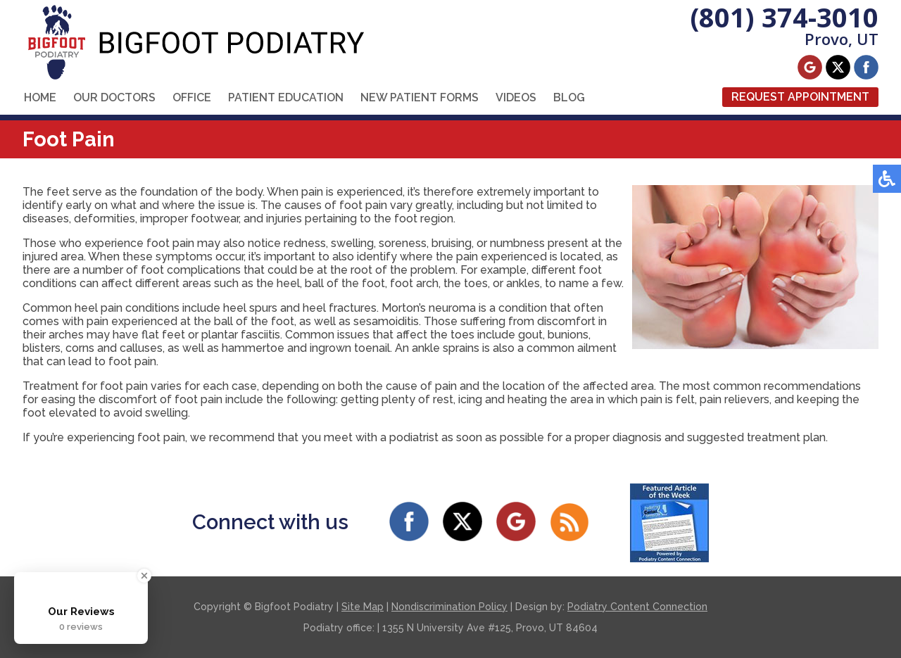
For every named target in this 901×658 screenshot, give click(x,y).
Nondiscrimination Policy (449, 606)
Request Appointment (800, 96)
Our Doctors (114, 97)
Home (40, 97)
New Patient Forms (419, 97)
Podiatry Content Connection (637, 606)
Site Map (362, 606)
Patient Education (286, 97)
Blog (569, 97)
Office (191, 97)
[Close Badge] (144, 576)
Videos (516, 97)
